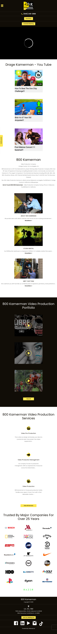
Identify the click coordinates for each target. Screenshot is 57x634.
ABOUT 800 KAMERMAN (28, 216)
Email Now (28, 18)
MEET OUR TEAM (28, 281)
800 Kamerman (28, 599)
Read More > (28, 220)
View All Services (28, 505)
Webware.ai (32, 628)
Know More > (28, 253)
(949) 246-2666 (29, 14)
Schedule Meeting (28, 24)
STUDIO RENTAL (28, 248)
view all (28, 399)
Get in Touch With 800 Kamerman (13, 185)
